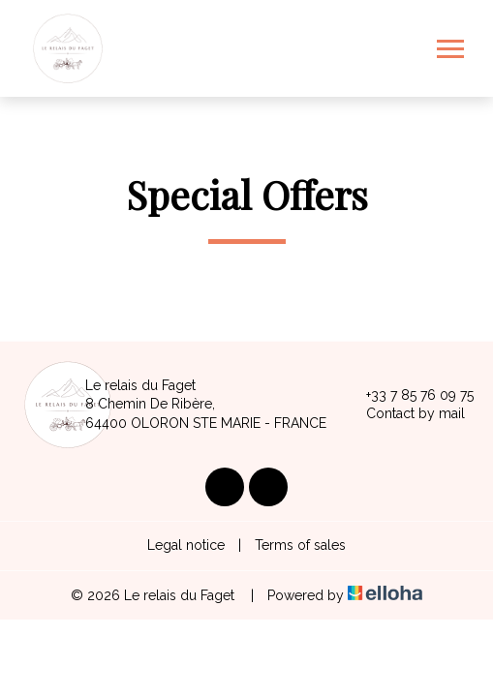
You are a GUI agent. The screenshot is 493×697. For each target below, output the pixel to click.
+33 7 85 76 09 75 (409, 395)
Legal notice (186, 545)
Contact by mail (404, 414)
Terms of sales (300, 545)
